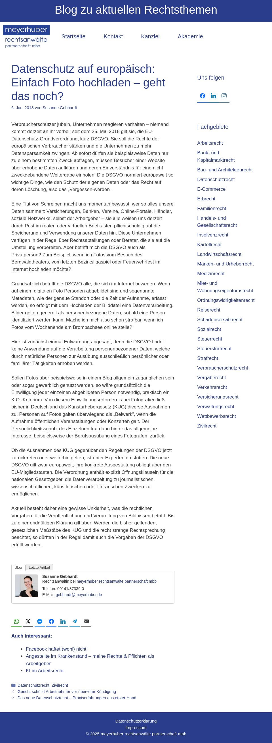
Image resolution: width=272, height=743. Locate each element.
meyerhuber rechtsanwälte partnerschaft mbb (117, 581)
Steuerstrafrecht (214, 348)
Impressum (135, 727)
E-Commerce (211, 189)
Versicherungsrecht (218, 397)
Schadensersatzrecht (220, 319)
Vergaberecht (211, 377)
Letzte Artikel (39, 567)
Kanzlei (150, 36)
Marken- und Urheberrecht (225, 264)
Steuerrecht (209, 339)
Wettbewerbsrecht (216, 416)
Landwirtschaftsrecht (219, 254)
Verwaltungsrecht (215, 406)
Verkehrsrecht (212, 387)
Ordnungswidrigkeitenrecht (225, 300)
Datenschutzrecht (33, 685)
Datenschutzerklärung (136, 721)
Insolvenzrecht (212, 235)
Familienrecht (211, 208)
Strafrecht (207, 358)
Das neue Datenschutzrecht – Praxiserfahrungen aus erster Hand (77, 698)
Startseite (73, 36)
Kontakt (113, 36)
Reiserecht (208, 310)
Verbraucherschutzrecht (222, 368)
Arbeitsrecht (210, 143)
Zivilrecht (60, 685)
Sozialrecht (209, 329)
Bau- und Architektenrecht (225, 170)
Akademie (190, 36)
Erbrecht (206, 199)
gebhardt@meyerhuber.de (79, 594)
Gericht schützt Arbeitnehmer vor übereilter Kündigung (67, 691)
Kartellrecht (209, 244)
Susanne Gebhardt (59, 576)
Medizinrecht (210, 273)
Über (18, 567)
